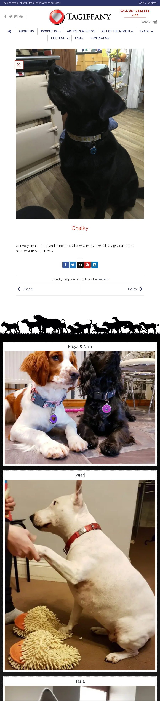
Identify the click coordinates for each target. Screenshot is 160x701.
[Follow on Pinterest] (21, 17)
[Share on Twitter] (73, 265)
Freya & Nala (80, 346)
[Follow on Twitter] (10, 17)
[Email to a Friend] (80, 265)
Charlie (24, 289)
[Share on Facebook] (65, 265)
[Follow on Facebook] (5, 17)
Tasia (80, 681)
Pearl (80, 475)
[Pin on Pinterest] (87, 265)
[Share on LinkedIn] (94, 265)
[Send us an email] (15, 17)
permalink (103, 279)
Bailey (136, 289)
